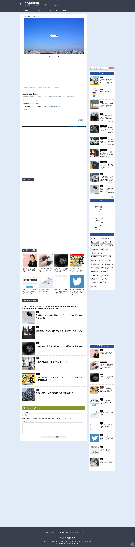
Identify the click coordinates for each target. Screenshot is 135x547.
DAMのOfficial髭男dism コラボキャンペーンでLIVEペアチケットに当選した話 (107, 81)
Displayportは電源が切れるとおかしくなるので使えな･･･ (45, 270)
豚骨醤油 (106, 238)
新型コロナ (99, 249)
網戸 (107, 268)
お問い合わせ (74, 532)
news (100, 282)
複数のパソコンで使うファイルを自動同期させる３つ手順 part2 (106, 426)
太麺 (92, 264)
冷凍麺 (105, 271)
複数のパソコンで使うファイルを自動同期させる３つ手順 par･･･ (30, 291)
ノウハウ (97, 211)
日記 (108, 275)
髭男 (100, 271)
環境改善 (93, 286)
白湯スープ (94, 282)
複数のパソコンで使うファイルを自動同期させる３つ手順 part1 (106, 402)
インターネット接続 (101, 279)
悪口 (101, 245)
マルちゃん (98, 225)
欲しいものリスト (104, 91)
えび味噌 (93, 238)
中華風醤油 (94, 271)
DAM (98, 275)
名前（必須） (26, 412)
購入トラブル (103, 260)
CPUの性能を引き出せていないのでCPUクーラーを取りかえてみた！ (107, 129)
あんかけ (110, 264)
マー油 (104, 264)
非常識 (93, 253)
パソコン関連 (103, 125)
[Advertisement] (54, 72)
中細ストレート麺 (96, 257)
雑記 (39, 10)
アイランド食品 (99, 222)
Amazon (93, 275)
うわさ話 (103, 242)
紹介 (101, 89)
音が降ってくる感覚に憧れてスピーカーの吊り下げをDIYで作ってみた (106, 190)
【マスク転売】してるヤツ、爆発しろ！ (52, 362)
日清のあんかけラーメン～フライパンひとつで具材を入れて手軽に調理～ (106, 390)
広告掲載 (65, 532)
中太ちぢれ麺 (95, 242)
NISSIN (38, 374)
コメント (24, 421)
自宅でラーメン (52, 10)
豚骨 (97, 268)
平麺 (110, 257)
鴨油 (110, 260)
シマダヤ (97, 229)
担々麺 (104, 275)
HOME (26, 10)
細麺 (111, 268)
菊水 (96, 227)
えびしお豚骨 (109, 245)
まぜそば (107, 249)
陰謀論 (105, 257)
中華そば (99, 253)
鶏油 (92, 279)
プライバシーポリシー (52, 532)
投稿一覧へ (110, 197)
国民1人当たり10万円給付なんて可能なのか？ (55, 393)
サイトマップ (85, 532)
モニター (97, 264)
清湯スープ (94, 260)
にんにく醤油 (95, 245)
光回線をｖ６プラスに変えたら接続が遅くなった (30, 270)
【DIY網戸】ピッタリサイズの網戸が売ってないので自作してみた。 (106, 105)
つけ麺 (109, 242)
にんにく (106, 282)
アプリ (100, 238)
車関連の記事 (103, 137)
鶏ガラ (102, 268)
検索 (111, 68)
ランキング (66, 10)
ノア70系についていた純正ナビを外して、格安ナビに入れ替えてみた (107, 141)
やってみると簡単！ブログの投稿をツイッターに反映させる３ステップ (106, 438)
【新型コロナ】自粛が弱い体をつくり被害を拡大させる (61, 270)
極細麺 (93, 249)
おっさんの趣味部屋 (29, 3)
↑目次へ (81, 120)
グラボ (93, 268)
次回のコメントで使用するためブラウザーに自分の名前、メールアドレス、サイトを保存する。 (50, 418)
